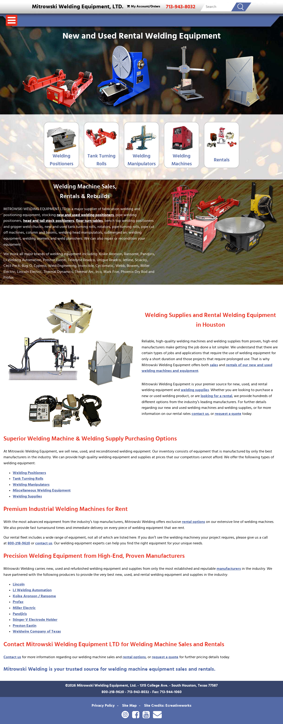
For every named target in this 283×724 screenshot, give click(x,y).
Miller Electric (24, 608)
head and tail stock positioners (48, 221)
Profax (18, 602)
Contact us (12, 657)
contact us (200, 414)
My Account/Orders (143, 6)
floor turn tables (89, 221)
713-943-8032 (180, 6)
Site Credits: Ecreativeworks (167, 705)
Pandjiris (20, 614)
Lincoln (19, 584)
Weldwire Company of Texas (37, 631)
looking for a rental (216, 396)
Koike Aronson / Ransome (34, 596)
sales (214, 365)
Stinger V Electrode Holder (35, 619)
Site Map (129, 705)
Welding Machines (181, 160)
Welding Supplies (27, 496)
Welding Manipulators (142, 160)
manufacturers (229, 568)
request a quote (228, 414)
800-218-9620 (19, 543)
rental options (193, 522)
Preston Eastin (24, 625)
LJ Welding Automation (32, 590)
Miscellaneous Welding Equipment (42, 490)
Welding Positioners (61, 160)
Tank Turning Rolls (101, 160)
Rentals (222, 159)
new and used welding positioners (85, 215)
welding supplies (195, 390)
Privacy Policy (103, 705)
